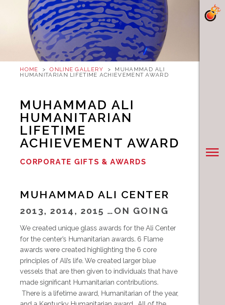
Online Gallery (76, 69)
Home (29, 69)
